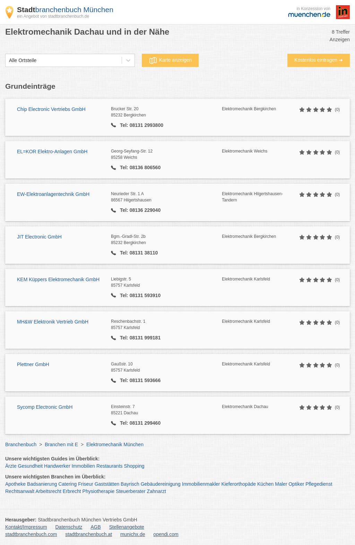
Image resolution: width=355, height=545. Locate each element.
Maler (281, 484)
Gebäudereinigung (161, 484)
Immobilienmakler (201, 484)
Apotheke (15, 484)
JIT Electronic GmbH (39, 237)
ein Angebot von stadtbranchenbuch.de (53, 16)
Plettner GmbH (33, 364)
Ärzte (11, 466)
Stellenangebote (126, 527)
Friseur (85, 484)
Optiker (296, 484)
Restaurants (109, 466)
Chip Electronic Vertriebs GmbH (51, 109)
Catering (67, 484)
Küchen (265, 484)
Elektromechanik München (115, 444)
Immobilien (83, 466)
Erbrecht (72, 491)
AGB (95, 527)
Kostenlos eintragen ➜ (318, 60)
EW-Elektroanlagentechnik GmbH (53, 194)
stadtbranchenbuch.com (31, 534)
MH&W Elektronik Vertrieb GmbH (52, 322)
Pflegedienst (318, 484)
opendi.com (165, 534)
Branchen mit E (61, 444)
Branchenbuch (20, 444)
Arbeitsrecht (48, 491)
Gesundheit (30, 466)
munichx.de (132, 534)
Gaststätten (107, 484)
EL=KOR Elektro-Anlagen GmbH (52, 151)
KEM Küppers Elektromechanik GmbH (58, 279)
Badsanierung (42, 484)
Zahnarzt (156, 491)
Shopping (134, 466)
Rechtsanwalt (19, 491)
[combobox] (9, 60)
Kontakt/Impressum (26, 527)
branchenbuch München (65, 10)
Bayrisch (130, 484)
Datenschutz (69, 527)
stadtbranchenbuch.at (88, 534)
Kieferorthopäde (238, 484)
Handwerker (57, 466)
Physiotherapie (99, 491)
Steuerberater (131, 491)
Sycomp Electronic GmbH (44, 407)
